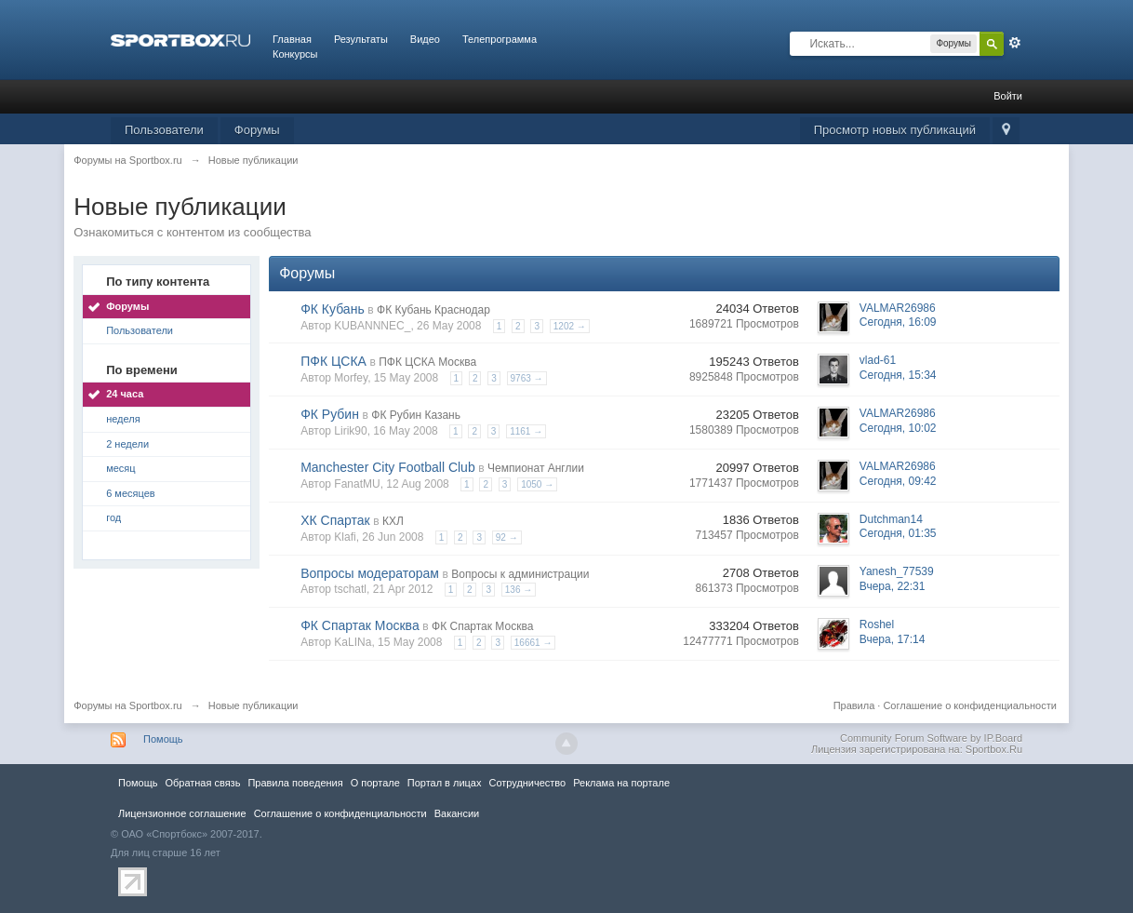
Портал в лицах (444, 782)
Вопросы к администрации (520, 574)
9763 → (527, 378)
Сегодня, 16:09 (898, 322)
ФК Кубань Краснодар (433, 309)
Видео (425, 39)
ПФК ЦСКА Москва (427, 362)
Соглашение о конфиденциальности (969, 705)
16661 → (533, 643)
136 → (518, 589)
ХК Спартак (335, 520)
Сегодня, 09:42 (898, 481)
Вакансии (456, 813)
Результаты (361, 39)
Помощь (163, 739)
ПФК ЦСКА (333, 361)
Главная (292, 39)
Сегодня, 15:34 (898, 375)
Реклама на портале (621, 782)
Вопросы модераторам (369, 573)
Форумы (257, 130)
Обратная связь (202, 782)
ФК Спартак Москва (360, 625)
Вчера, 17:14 (893, 639)
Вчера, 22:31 (893, 586)
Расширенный (1014, 42)
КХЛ (393, 521)
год (113, 517)
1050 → (537, 484)
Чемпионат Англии (535, 468)
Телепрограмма (499, 39)
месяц (120, 468)
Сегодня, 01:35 (898, 533)
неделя (123, 418)
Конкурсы (295, 54)
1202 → (569, 326)
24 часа (124, 393)
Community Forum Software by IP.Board (931, 738)
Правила (854, 705)
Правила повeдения (294, 782)
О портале (375, 782)
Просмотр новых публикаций (895, 130)
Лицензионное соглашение (182, 813)
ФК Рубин (329, 414)
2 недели (127, 444)
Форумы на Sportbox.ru (127, 705)
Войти (1007, 95)
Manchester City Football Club (387, 467)
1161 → (526, 431)
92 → (507, 537)
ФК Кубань (332, 309)
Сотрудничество (527, 782)
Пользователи (164, 130)
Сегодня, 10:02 (898, 428)
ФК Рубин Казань (415, 415)
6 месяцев (130, 493)
